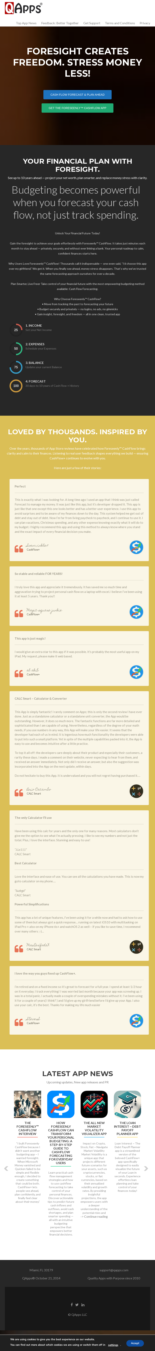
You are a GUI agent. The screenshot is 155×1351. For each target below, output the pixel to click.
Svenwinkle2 (48, 566)
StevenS (43, 1040)
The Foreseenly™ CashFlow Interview (28, 1149)
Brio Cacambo (49, 810)
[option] (77, 1186)
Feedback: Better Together (60, 23)
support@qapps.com (113, 1291)
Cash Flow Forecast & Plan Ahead (81, 94)
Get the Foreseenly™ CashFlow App (80, 108)
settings (111, 1345)
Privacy (145, 23)
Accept (135, 1343)
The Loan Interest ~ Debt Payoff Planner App (127, 1149)
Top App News (26, 23)
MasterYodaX (48, 966)
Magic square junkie (54, 631)
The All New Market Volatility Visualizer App (94, 1149)
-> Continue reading (94, 1237)
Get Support (91, 23)
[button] (6, 1189)
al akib (43, 691)
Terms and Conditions (120, 23)
